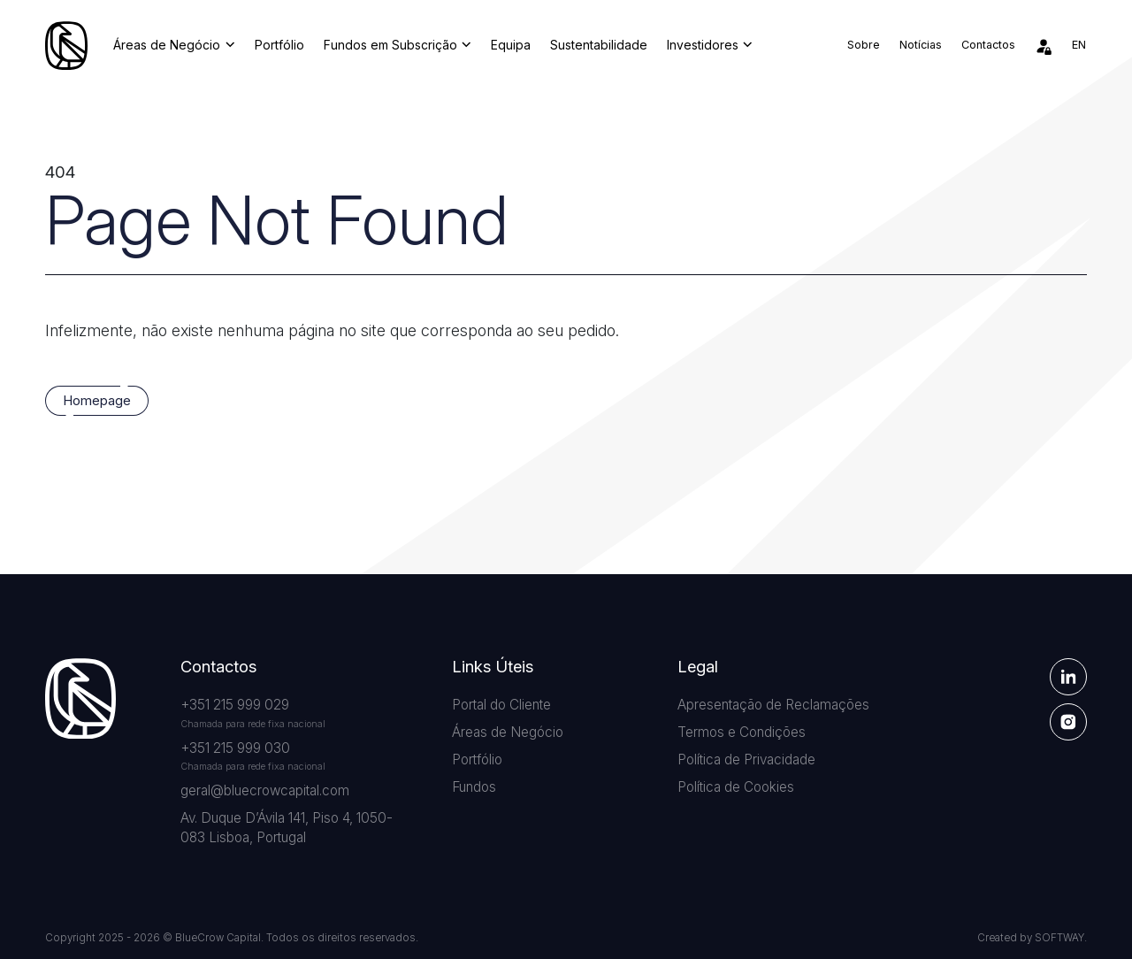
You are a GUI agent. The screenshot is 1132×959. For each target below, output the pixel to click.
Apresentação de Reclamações (773, 704)
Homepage (97, 401)
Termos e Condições (741, 732)
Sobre (863, 44)
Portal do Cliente (501, 704)
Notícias (920, 44)
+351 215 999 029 (234, 704)
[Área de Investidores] (1043, 46)
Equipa (511, 45)
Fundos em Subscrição (397, 45)
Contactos (988, 44)
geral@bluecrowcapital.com (264, 790)
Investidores (710, 45)
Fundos (474, 787)
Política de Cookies (735, 787)
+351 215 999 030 (235, 748)
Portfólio (279, 45)
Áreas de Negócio (173, 45)
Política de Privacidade (746, 759)
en (1079, 44)
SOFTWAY (1059, 938)
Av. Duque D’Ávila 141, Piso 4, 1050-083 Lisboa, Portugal (286, 827)
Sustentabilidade (598, 45)
